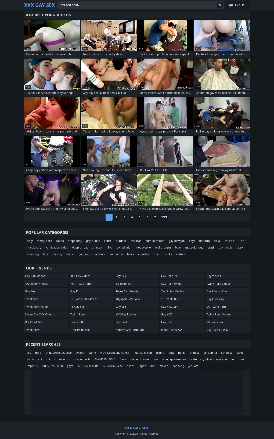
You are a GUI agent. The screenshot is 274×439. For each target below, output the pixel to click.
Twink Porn (32, 330)
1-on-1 (242, 241)
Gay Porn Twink (171, 284)
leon (243, 359)
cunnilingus (62, 359)
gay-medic (225, 247)
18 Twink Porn (125, 284)
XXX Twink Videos (36, 284)
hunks (70, 254)
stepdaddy (75, 241)
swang (80, 353)
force (123, 359)
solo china (210, 353)
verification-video (56, 247)
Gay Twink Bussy (217, 330)
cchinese (226, 353)
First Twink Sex (80, 330)
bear (178, 247)
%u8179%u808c (88, 366)
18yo (109, 247)
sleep (240, 353)
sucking (57, 254)
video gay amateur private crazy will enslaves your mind (199, 359)
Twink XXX (77, 322)
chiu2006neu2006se (58, 353)
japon (142, 366)
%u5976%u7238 (52, 366)
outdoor (121, 241)
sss (29, 353)
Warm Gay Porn (80, 284)
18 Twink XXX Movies (84, 299)
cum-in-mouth (155, 241)
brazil (211, 247)
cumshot (144, 254)
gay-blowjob (177, 241)
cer (156, 359)
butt (171, 353)
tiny (45, 254)
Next (164, 217)
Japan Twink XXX (171, 330)
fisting (160, 353)
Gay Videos (213, 276)
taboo (60, 241)
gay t (70, 366)
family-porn (44, 241)
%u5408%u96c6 (105, 359)
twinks (167, 254)
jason (30, 359)
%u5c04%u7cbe (112, 366)
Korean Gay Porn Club (130, 330)
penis (181, 353)
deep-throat (80, 247)
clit (48, 359)
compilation (124, 247)
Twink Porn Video (36, 307)
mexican (136, 241)
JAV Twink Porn (216, 307)
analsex (97, 247)
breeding (33, 254)
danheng (178, 366)
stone (92, 353)
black (130, 254)
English (240, 5)
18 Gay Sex (77, 307)
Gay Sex (30, 291)
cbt (40, 359)
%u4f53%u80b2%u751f (115, 353)
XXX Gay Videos (80, 276)
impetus (32, 366)
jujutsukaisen (143, 353)
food (38, 353)
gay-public (93, 241)
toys (156, 254)
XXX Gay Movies (126, 314)
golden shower (140, 359)
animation (116, 254)
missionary (34, 247)
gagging (83, 254)
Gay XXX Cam (169, 307)
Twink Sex (31, 299)
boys (192, 241)
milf (152, 366)
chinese (194, 353)
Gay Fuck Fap (215, 299)
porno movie (82, 359)
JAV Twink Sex (34, 322)
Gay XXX (166, 314)
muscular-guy (194, 247)
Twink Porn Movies (218, 314)
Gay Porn (76, 291)
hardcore (100, 254)
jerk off (193, 366)
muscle (229, 241)
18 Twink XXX (169, 299)
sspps (131, 366)
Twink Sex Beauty (127, 291)
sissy (240, 247)
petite (108, 241)
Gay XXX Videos (35, 276)
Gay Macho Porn (217, 291)
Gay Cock (122, 322)
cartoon (181, 254)
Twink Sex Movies (172, 291)
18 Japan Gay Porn (128, 299)
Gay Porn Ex (169, 276)
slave (217, 241)
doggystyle (143, 247)
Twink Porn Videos (218, 284)
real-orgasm (163, 247)
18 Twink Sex (214, 322)
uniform (204, 241)
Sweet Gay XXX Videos (39, 314)
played (164, 366)
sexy (30, 241)
